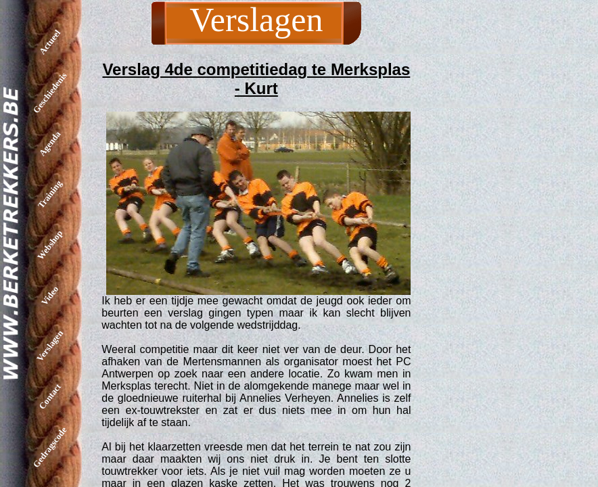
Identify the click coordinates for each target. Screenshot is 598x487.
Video (49, 294)
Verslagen (49, 345)
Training (50, 194)
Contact (50, 396)
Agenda (50, 143)
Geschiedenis (50, 92)
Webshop (49, 245)
